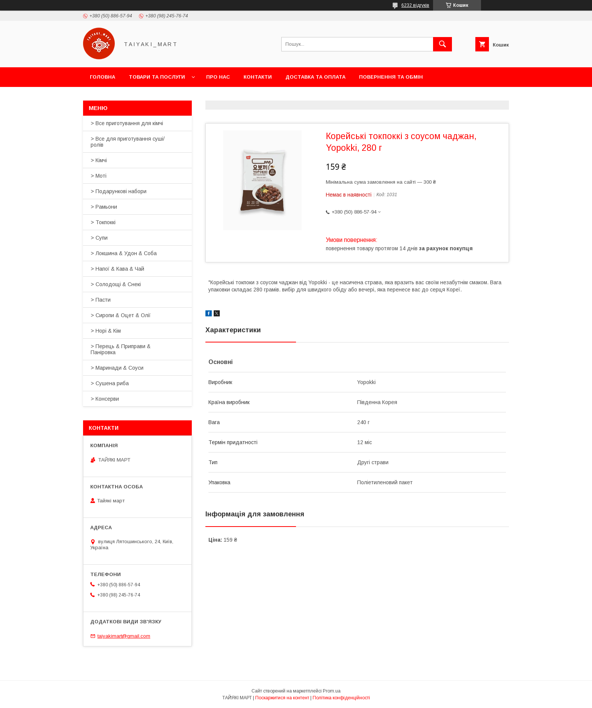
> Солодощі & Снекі (116, 284)
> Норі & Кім (106, 331)
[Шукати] (442, 44)
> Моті (98, 176)
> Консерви (105, 399)
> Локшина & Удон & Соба (124, 253)
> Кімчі (99, 160)
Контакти (258, 77)
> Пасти (101, 300)
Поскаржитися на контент (282, 697)
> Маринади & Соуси (117, 368)
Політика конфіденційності (341, 697)
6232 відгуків (415, 5)
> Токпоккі (103, 222)
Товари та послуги (157, 77)
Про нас (218, 77)
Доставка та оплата (315, 77)
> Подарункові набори (118, 191)
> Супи (99, 238)
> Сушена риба (110, 383)
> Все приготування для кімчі (127, 123)
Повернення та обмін (391, 77)
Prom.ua (332, 691)
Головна (102, 77)
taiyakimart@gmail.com (123, 636)
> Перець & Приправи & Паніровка (121, 349)
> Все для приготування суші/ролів (128, 142)
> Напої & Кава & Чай (117, 269)
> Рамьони (104, 207)
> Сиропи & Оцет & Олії (121, 315)
